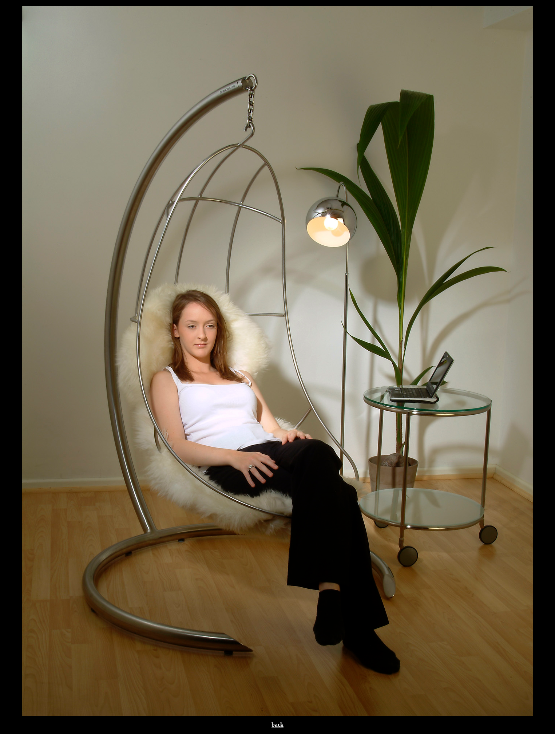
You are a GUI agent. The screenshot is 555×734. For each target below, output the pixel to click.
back (277, 725)
